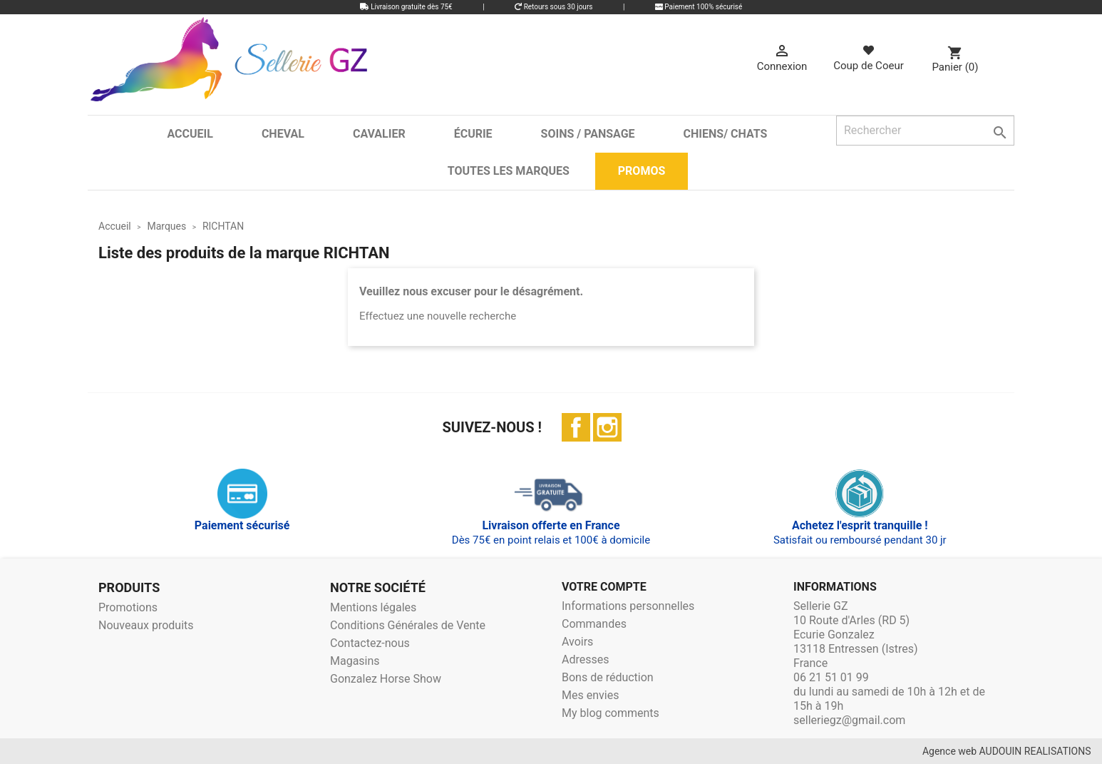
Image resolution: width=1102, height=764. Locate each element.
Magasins (355, 661)
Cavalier (379, 134)
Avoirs (577, 641)
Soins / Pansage (588, 134)
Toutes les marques (509, 171)
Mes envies (590, 695)
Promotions (128, 607)
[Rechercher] (925, 131)
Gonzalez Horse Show (385, 679)
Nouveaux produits (146, 625)
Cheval (283, 134)
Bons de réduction (608, 677)
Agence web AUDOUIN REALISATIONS (1006, 751)
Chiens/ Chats (726, 134)
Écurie (473, 134)
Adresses (585, 659)
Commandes (594, 624)
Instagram (607, 427)
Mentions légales (373, 607)
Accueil (189, 134)
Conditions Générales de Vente (407, 625)
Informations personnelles (628, 606)
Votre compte (604, 587)
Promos (641, 171)
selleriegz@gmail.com (849, 720)
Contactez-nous (370, 643)
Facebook (576, 427)
